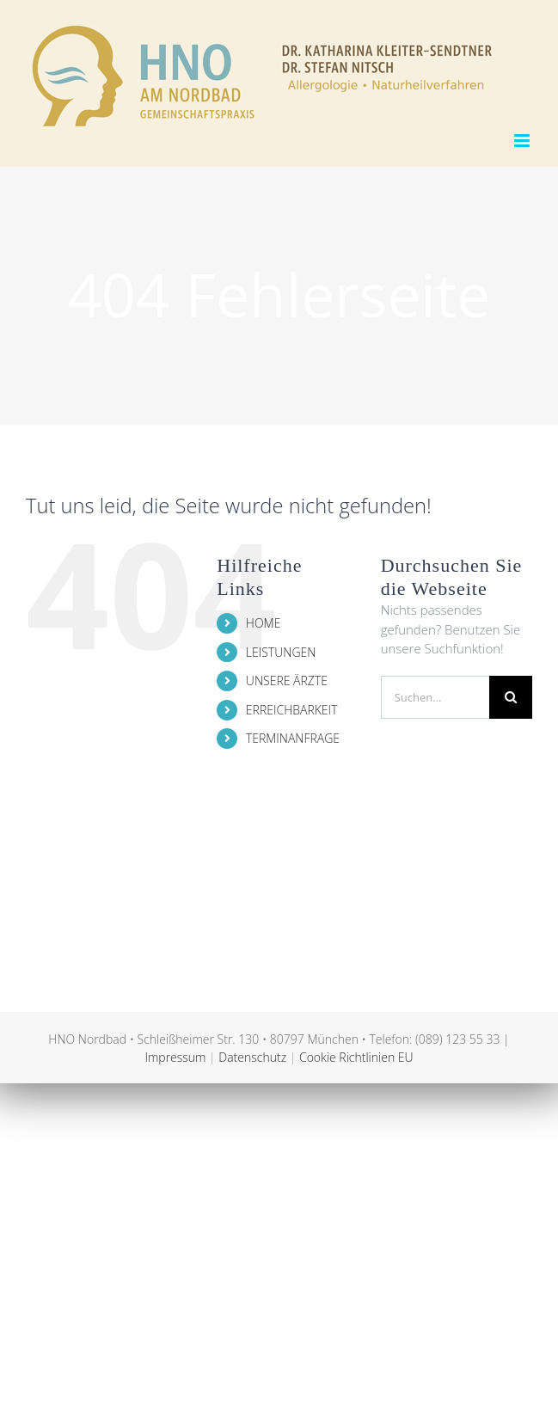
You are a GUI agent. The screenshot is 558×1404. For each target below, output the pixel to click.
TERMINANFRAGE (293, 738)
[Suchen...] (435, 697)
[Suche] (510, 697)
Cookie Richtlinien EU (356, 1057)
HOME (263, 623)
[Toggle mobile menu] (523, 141)
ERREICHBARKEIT (292, 710)
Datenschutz (252, 1057)
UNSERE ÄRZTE (287, 680)
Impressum (174, 1057)
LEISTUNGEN (281, 652)
